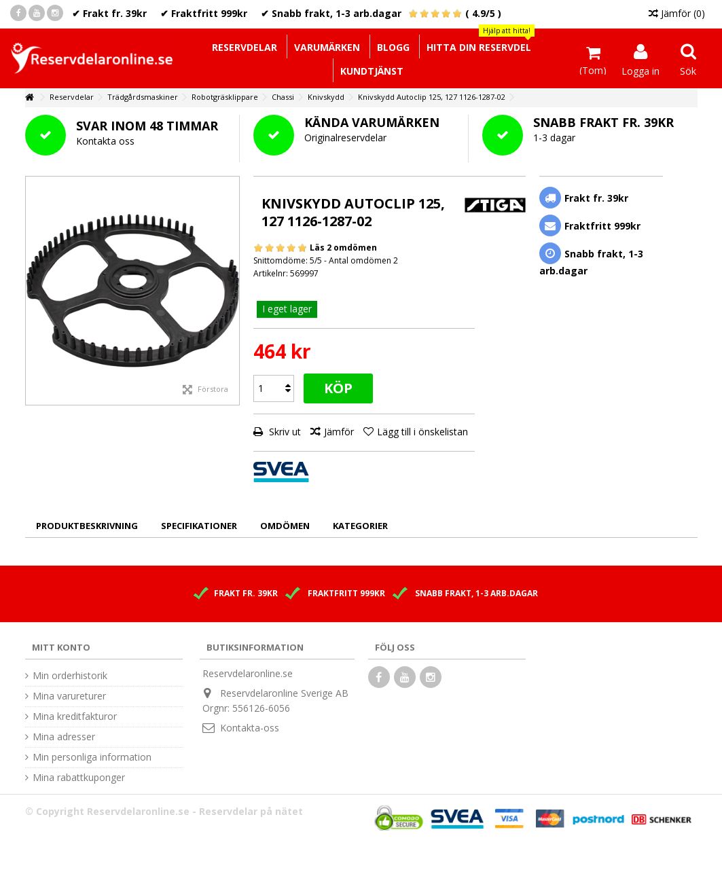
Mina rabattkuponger (79, 777)
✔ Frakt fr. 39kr (109, 13)
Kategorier (360, 526)
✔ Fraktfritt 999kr (203, 13)
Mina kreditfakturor (75, 716)
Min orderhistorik (70, 676)
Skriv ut (283, 431)
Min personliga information (92, 757)
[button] (478, 46)
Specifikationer (199, 526)
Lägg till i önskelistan (422, 431)
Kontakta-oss (249, 727)
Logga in (640, 70)
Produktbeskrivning (87, 526)
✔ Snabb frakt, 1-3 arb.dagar (331, 13)
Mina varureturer (69, 696)
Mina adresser (64, 737)
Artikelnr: (270, 273)
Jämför (339, 431)
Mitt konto (61, 647)
